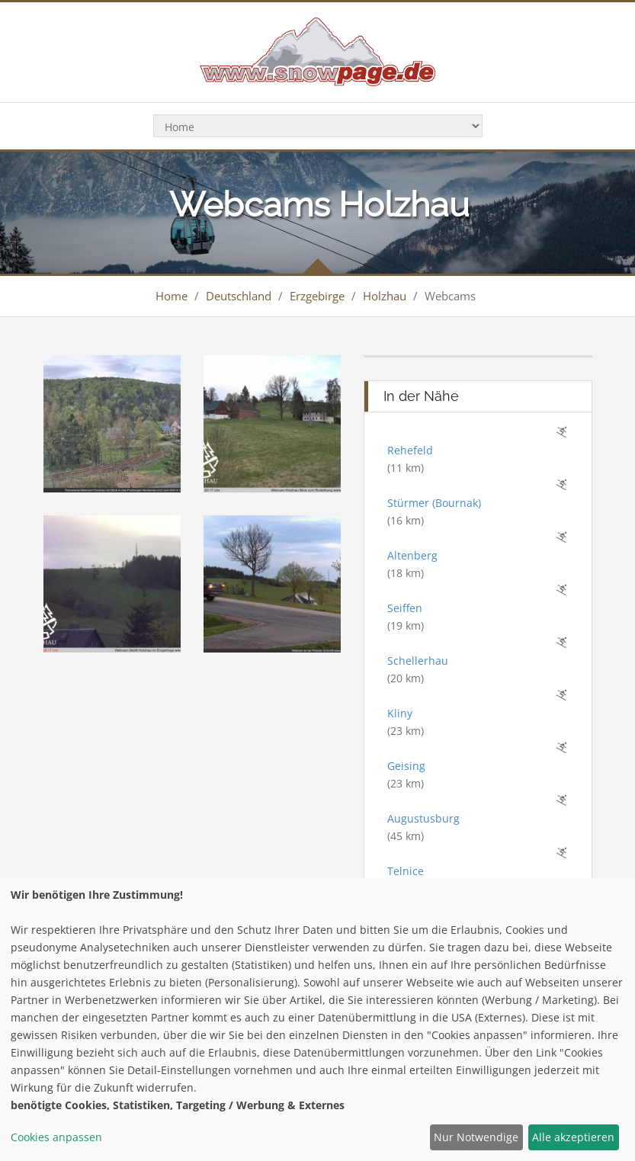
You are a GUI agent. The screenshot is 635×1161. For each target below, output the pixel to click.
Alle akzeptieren (573, 1137)
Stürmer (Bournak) (434, 503)
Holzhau (384, 295)
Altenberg (412, 555)
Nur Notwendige (476, 1137)
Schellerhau (417, 660)
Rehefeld (410, 450)
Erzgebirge (317, 295)
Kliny (399, 713)
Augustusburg (423, 818)
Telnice (405, 871)
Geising (406, 765)
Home (172, 295)
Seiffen (404, 608)
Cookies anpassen (56, 1137)
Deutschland (238, 295)
